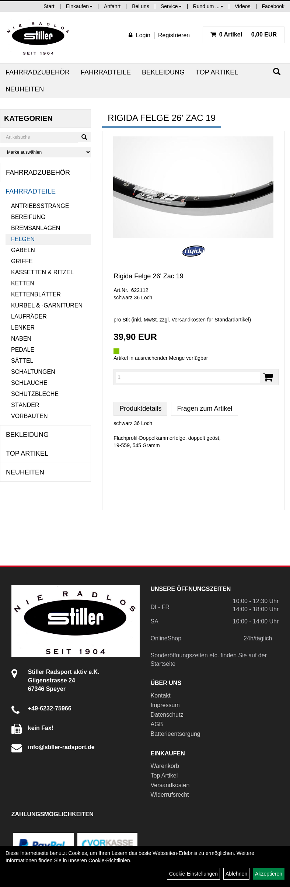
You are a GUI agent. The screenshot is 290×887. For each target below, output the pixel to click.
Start (49, 6)
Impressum (165, 705)
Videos (243, 6)
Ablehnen (236, 874)
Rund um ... (208, 6)
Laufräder (29, 316)
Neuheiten (25, 89)
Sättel (22, 361)
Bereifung (28, 217)
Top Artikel (217, 72)
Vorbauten (29, 416)
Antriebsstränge (40, 206)
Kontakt (161, 695)
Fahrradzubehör (38, 72)
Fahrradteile (106, 72)
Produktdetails (140, 408)
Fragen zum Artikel (204, 408)
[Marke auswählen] (45, 152)
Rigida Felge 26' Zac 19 (148, 276)
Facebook (273, 6)
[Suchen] (276, 72)
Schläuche (29, 383)
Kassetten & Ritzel (42, 272)
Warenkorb (165, 766)
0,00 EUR (243, 34)
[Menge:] (188, 377)
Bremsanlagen (35, 228)
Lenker (23, 327)
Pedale (22, 350)
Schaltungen (33, 372)
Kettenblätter (36, 294)
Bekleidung (163, 72)
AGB (157, 724)
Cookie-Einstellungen (193, 874)
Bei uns (140, 6)
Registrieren (174, 35)
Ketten (22, 283)
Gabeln (23, 250)
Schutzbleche (35, 394)
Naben (21, 338)
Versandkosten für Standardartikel (210, 320)
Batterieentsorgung (175, 734)
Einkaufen (79, 6)
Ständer (25, 405)
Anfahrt (112, 6)
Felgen (23, 239)
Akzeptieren (268, 874)
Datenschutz (167, 715)
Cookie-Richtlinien (109, 860)
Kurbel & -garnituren (47, 305)
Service (171, 6)
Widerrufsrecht (170, 795)
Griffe (22, 261)
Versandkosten (170, 785)
